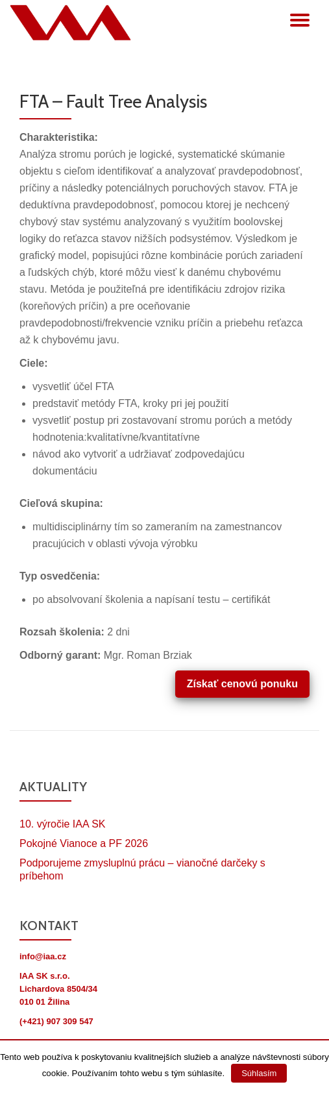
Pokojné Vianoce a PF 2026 (83, 843)
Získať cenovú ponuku (242, 683)
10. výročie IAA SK (62, 823)
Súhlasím (258, 1073)
